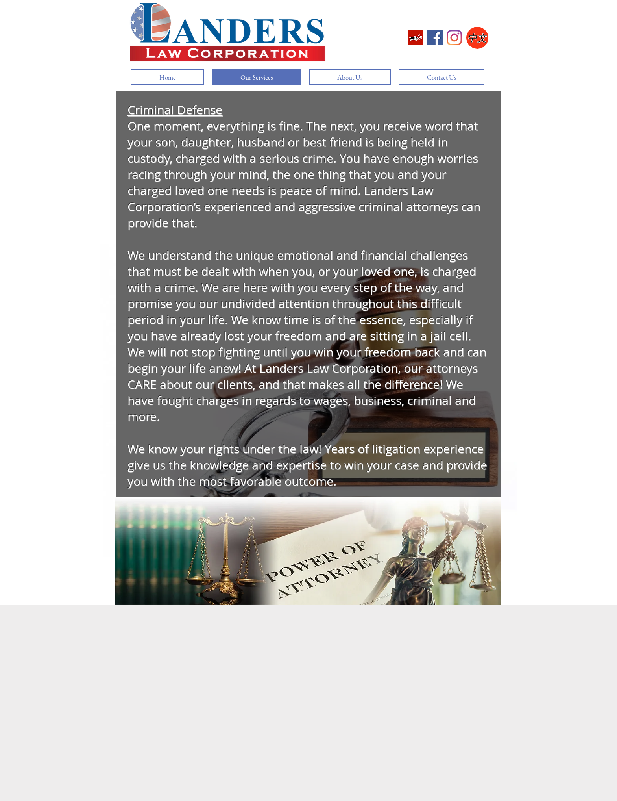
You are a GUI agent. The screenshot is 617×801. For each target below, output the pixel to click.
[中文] (477, 38)
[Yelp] (415, 37)
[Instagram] (454, 37)
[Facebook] (435, 37)
